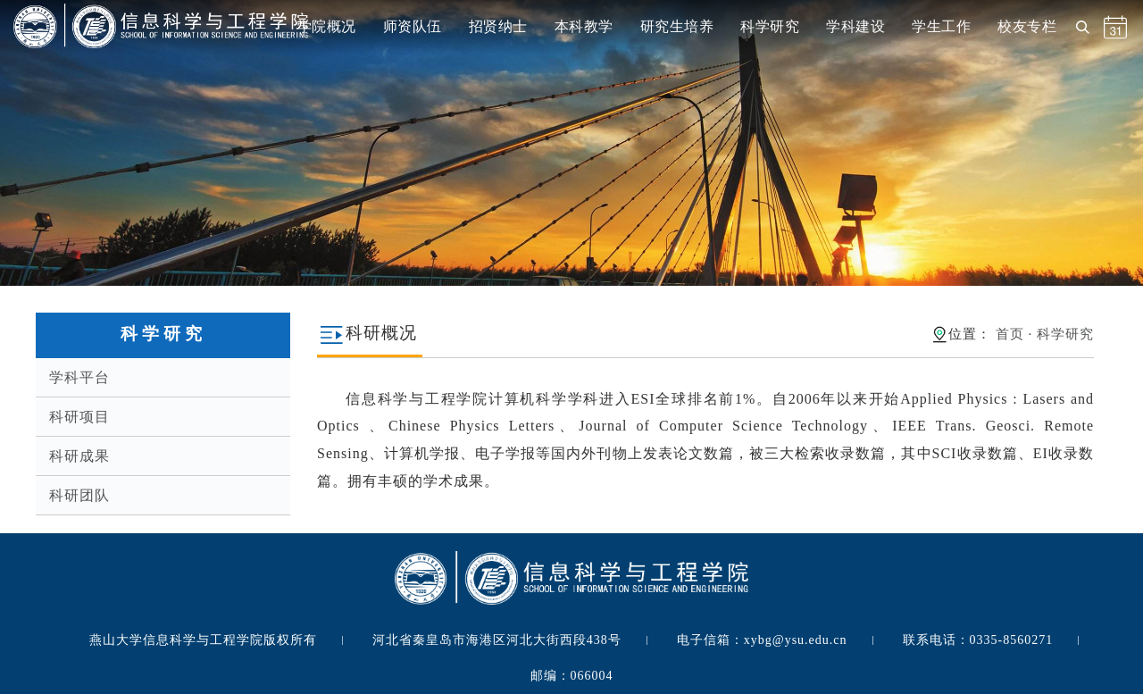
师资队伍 (412, 26)
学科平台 (79, 377)
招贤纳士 (498, 26)
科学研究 (769, 26)
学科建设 (855, 26)
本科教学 (584, 26)
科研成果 (79, 456)
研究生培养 (677, 26)
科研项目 (79, 416)
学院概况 (326, 26)
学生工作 (941, 26)
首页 (1010, 334)
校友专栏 (1026, 26)
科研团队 (79, 495)
